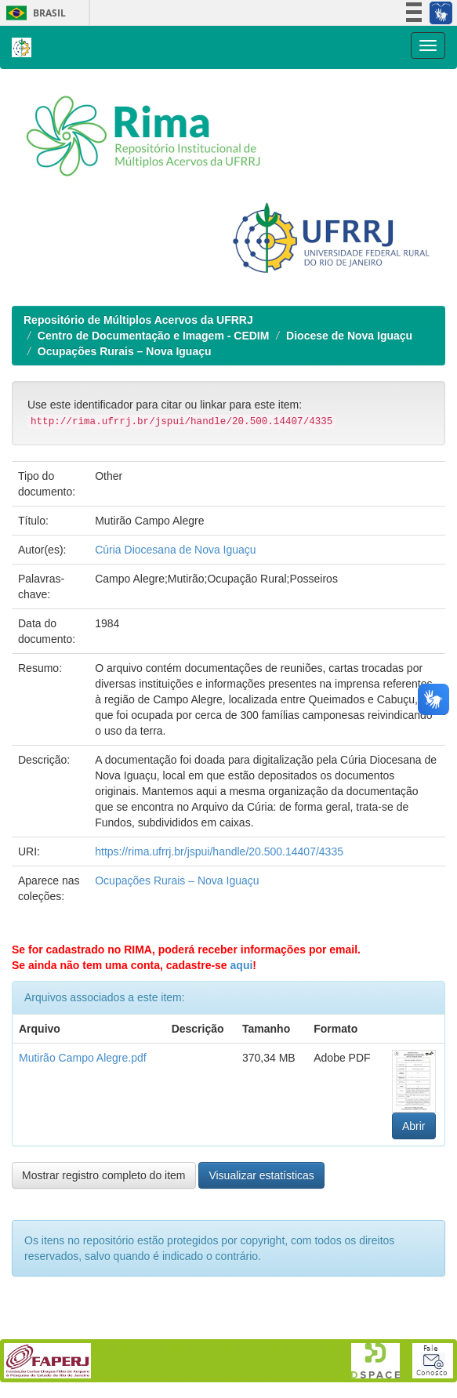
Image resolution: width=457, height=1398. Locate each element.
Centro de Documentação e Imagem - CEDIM (154, 335)
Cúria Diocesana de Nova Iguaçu (175, 549)
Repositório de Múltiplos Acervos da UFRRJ (138, 320)
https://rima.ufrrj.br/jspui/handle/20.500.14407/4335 (219, 851)
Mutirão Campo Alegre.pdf (83, 1057)
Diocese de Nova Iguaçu (349, 335)
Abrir (414, 1126)
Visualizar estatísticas (261, 1175)
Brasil (33, 13)
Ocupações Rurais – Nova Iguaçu (125, 351)
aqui (241, 965)
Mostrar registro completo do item (104, 1175)
